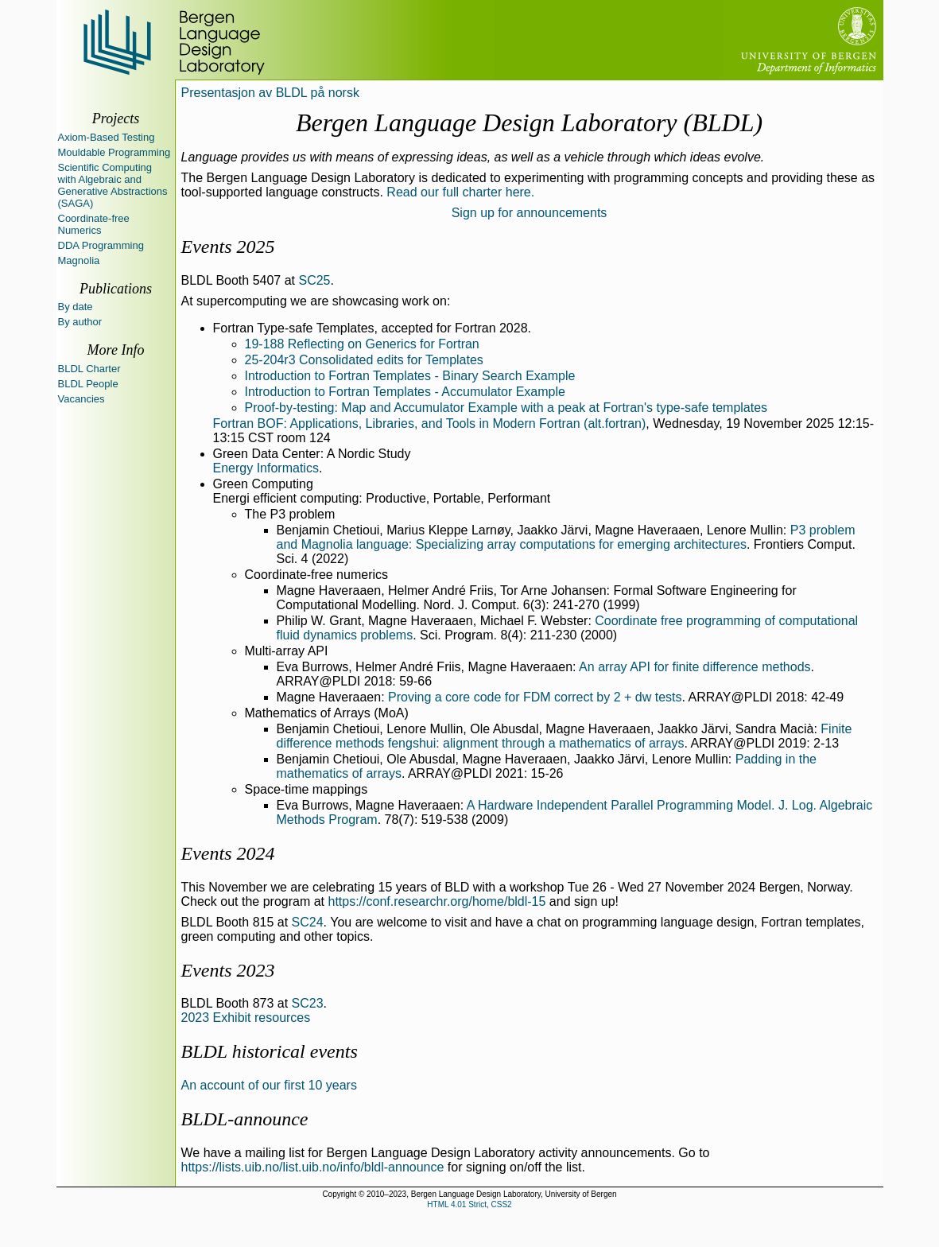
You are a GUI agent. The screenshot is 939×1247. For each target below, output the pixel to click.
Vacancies (81, 399)
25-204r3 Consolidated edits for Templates (364, 360)
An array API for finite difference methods (694, 667)
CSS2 (501, 1204)
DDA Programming (101, 245)
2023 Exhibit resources (246, 1017)
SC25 (314, 280)
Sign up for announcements (529, 212)
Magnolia (79, 260)
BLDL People (88, 384)
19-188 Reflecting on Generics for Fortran (362, 344)
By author (80, 322)
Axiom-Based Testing (106, 137)
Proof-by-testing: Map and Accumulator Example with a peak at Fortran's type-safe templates (506, 407)
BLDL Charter (89, 369)
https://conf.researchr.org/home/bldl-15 (436, 901)
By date (75, 307)
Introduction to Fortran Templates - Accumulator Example (405, 391)
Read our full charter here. (460, 192)
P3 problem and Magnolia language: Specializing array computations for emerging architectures (566, 537)
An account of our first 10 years (269, 1085)
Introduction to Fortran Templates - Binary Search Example (410, 376)
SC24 (308, 922)
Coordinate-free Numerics (94, 224)
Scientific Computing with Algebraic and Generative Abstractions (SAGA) (113, 185)
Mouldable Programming (114, 152)
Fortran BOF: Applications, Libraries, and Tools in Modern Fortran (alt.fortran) (429, 423)
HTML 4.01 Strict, (457, 1204)
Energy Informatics (266, 468)
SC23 (308, 1003)
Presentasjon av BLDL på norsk (270, 92)
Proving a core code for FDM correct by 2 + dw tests (534, 697)
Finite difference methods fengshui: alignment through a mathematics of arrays (564, 736)
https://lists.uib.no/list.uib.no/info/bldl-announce (312, 1167)
